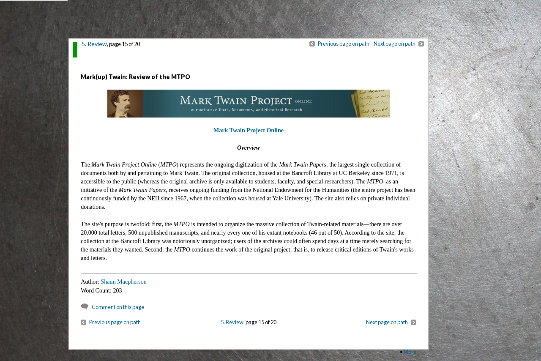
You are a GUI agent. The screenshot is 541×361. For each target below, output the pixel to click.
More (410, 351)
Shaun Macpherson (123, 281)
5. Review (94, 43)
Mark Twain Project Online (248, 130)
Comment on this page (118, 307)
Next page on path (394, 43)
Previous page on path (343, 43)
